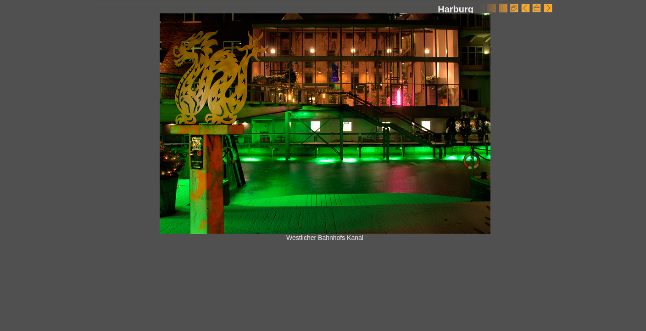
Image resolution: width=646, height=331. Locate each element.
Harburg (455, 9)
